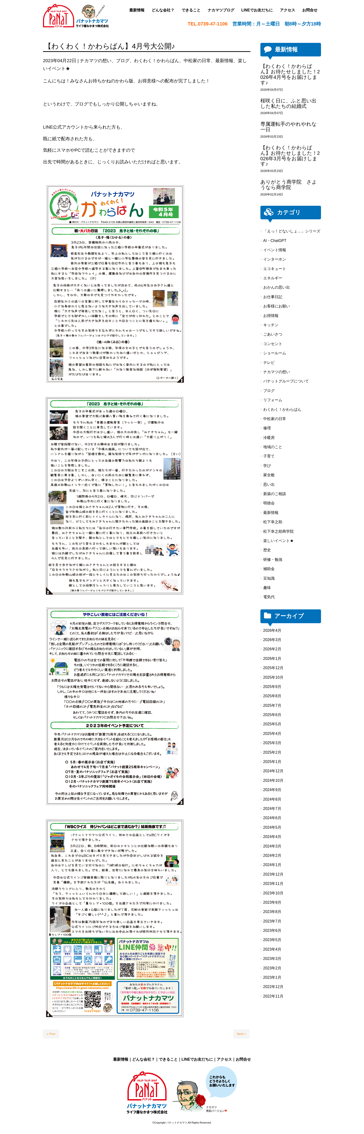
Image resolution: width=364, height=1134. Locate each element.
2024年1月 (272, 865)
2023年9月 (272, 902)
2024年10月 (273, 780)
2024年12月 (273, 771)
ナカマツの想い (95, 60)
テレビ (269, 363)
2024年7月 (272, 809)
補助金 (269, 569)
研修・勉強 (272, 559)
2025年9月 (272, 687)
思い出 (269, 484)
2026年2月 (272, 649)
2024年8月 (272, 799)
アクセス (224, 1059)
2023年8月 (272, 912)
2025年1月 (272, 762)
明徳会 (269, 503)
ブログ (122, 60)
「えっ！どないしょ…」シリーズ (291, 231)
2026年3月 (272, 640)
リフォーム (272, 400)
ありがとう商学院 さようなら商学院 (288, 184)
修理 (267, 428)
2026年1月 (272, 659)
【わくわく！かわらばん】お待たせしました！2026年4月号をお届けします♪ (290, 74)
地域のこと (272, 447)
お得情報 (270, 316)
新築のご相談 (274, 494)
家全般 (269, 475)
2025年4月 (272, 734)
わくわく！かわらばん (156, 60)
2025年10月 (273, 677)
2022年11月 (273, 996)
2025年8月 (272, 696)
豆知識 (269, 578)
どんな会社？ (143, 1059)
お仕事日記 (272, 297)
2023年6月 (272, 930)
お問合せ (243, 1059)
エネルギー (272, 278)
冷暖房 (269, 438)
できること (168, 1059)
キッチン (270, 325)
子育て (269, 456)
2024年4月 (272, 837)
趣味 (267, 588)
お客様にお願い (276, 306)
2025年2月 (272, 752)
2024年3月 (272, 846)
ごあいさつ (272, 334)
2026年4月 (272, 630)
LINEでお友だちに (197, 1059)
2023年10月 (273, 893)
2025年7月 (272, 705)
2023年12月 (273, 874)
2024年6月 (272, 818)
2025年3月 (272, 743)
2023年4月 (272, 949)
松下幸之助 (272, 522)
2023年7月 (272, 921)
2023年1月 (272, 977)
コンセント (272, 344)
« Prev (51, 1034)
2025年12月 (273, 668)
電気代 (269, 597)
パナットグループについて (286, 381)
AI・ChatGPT (275, 241)
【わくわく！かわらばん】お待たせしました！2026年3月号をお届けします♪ (290, 156)
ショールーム (274, 353)
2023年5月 (272, 940)
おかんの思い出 (276, 287)
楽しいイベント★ (278, 541)
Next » (241, 1034)
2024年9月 (272, 790)
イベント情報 (274, 250)
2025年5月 (272, 724)
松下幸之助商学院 (278, 531)
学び (267, 466)
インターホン (274, 259)
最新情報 (224, 60)
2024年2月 (272, 855)
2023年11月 (273, 884)
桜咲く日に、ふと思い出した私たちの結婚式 (288, 103)
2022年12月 (273, 987)
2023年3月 (272, 959)
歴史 (267, 550)
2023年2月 (272, 968)
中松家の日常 (197, 60)
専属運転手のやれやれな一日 (288, 126)
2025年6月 (272, 715)
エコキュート (274, 269)
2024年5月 (272, 827)
